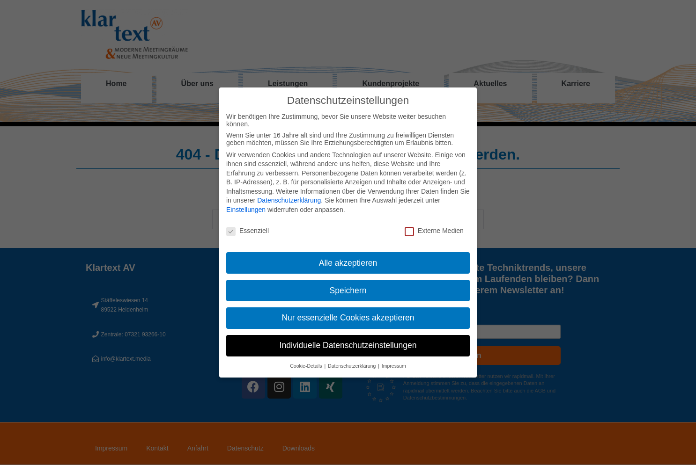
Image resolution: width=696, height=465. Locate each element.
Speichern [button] (348, 290)
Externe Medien (434, 230)
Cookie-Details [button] (306, 366)
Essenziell (247, 230)
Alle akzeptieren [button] (348, 263)
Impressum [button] (394, 366)
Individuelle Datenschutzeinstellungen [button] (348, 345)
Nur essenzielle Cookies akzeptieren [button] (347, 317)
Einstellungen (246, 209)
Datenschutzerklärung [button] (352, 366)
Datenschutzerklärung (289, 200)
